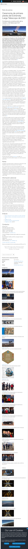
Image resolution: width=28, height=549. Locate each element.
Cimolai (11, 107)
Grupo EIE (16, 107)
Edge (5, 317)
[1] (17, 59)
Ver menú (4, 4)
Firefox (5, 318)
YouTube (3, 274)
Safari (5, 319)
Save (4, 351)
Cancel (10, 351)
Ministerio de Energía (21, 130)
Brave (5, 314)
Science (14, 1)
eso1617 (15, 109)
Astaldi (8, 107)
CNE (15, 131)
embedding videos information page (12, 281)
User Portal (19, 1)
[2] (6, 115)
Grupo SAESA (20, 121)
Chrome (5, 315)
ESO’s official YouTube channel (7, 275)
